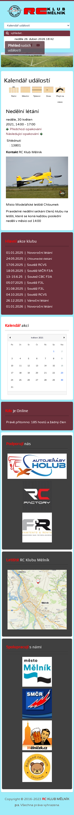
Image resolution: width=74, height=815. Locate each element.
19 (28, 373)
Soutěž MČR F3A (40, 271)
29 (53, 380)
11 (20, 366)
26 (28, 380)
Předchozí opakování (25, 129)
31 (12, 387)
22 (53, 373)
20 (37, 373)
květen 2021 (37, 338)
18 (20, 373)
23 (62, 373)
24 (12, 380)
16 (62, 366)
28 (45, 380)
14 (45, 366)
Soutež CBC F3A (39, 277)
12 (28, 366)
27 (37, 380)
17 (12, 373)
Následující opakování (22, 134)
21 (45, 373)
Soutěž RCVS (37, 265)
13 (37, 366)
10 (12, 366)
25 (20, 380)
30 (62, 380)
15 (53, 366)
